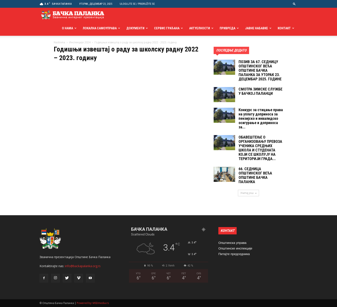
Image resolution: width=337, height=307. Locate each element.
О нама (67, 28)
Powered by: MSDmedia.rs (93, 303)
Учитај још (248, 193)
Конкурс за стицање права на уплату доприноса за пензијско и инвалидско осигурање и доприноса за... (261, 118)
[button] (294, 3)
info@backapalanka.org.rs (83, 266)
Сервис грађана (166, 28)
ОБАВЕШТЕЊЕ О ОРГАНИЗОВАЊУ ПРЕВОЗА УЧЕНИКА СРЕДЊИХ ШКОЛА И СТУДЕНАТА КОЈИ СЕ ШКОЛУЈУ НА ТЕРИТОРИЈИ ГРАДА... (260, 148)
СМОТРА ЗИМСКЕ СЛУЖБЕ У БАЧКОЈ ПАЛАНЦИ (260, 91)
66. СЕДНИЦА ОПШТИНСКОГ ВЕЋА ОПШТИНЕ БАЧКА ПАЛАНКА (255, 175)
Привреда (227, 28)
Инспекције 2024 (79, 42)
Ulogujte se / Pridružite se (137, 3)
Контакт (284, 28)
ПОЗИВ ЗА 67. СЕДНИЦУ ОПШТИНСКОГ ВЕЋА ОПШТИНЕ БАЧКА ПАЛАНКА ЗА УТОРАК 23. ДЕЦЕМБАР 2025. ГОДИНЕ (260, 70)
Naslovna (59, 42)
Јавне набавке (256, 28)
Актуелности (199, 28)
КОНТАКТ (227, 231)
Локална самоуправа (100, 28)
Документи (135, 28)
